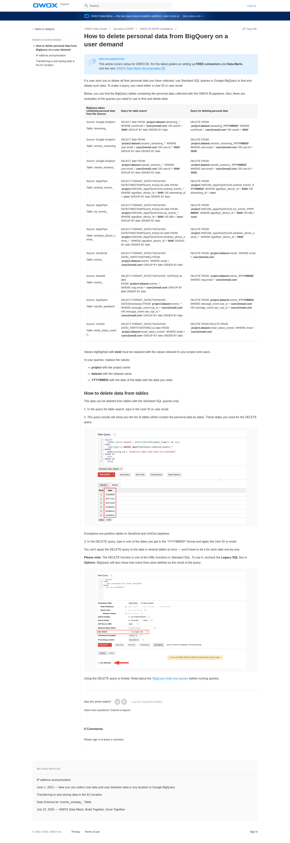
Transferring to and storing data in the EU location (55, 63)
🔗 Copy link (249, 28)
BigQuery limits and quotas (170, 678)
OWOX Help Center (96, 28)
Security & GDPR (123, 28)
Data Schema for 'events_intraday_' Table (64, 802)
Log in (251, 5)
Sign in (254, 831)
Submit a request (120, 710)
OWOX (45, 5)
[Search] (127, 5)
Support (64, 4)
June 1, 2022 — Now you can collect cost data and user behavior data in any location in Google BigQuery (106, 787)
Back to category (45, 29)
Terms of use (92, 831)
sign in (96, 739)
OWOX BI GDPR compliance (156, 28)
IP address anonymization (51, 55)
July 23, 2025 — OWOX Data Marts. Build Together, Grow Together (81, 809)
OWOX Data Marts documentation (138, 68)
